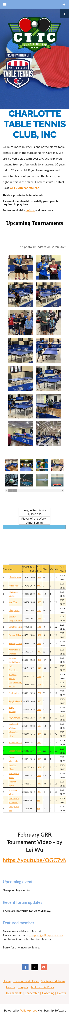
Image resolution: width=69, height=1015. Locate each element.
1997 (39, 594)
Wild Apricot (28, 1010)
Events (61, 993)
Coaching (48, 993)
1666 (39, 618)
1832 (39, 643)
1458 (39, 775)
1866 (39, 602)
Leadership (32, 993)
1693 (39, 701)
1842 (39, 668)
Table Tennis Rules (42, 987)
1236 (39, 792)
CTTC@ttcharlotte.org (24, 187)
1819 (39, 651)
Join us (30, 210)
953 (38, 808)
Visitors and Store (53, 981)
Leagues (23, 987)
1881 (39, 635)
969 (38, 800)
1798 (39, 610)
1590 (39, 726)
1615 (39, 759)
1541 (39, 627)
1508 (39, 684)
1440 (39, 742)
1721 (39, 693)
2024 (39, 577)
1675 (39, 709)
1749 (39, 676)
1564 (39, 717)
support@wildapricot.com (46, 935)
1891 (39, 660)
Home (6, 981)
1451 (39, 767)
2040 (39, 585)
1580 (39, 734)
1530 (39, 751)
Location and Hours (26, 981)
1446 (39, 783)
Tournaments (14, 993)
